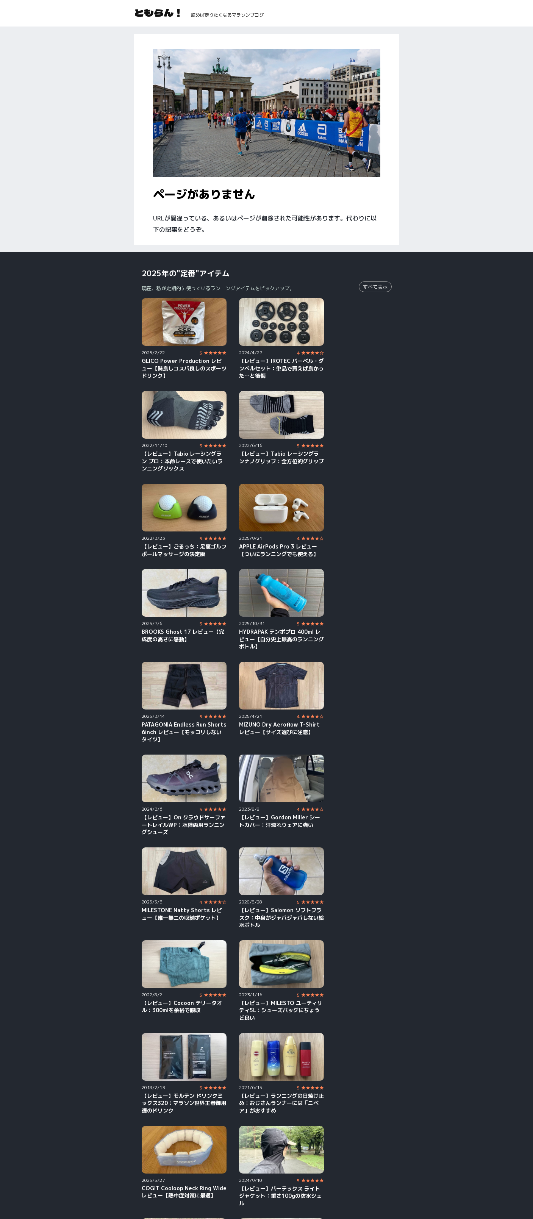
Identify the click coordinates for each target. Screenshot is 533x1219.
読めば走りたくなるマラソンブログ (227, 15)
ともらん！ (158, 12)
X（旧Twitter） (360, 1171)
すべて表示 (375, 286)
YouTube (152, 1171)
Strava (241, 1181)
